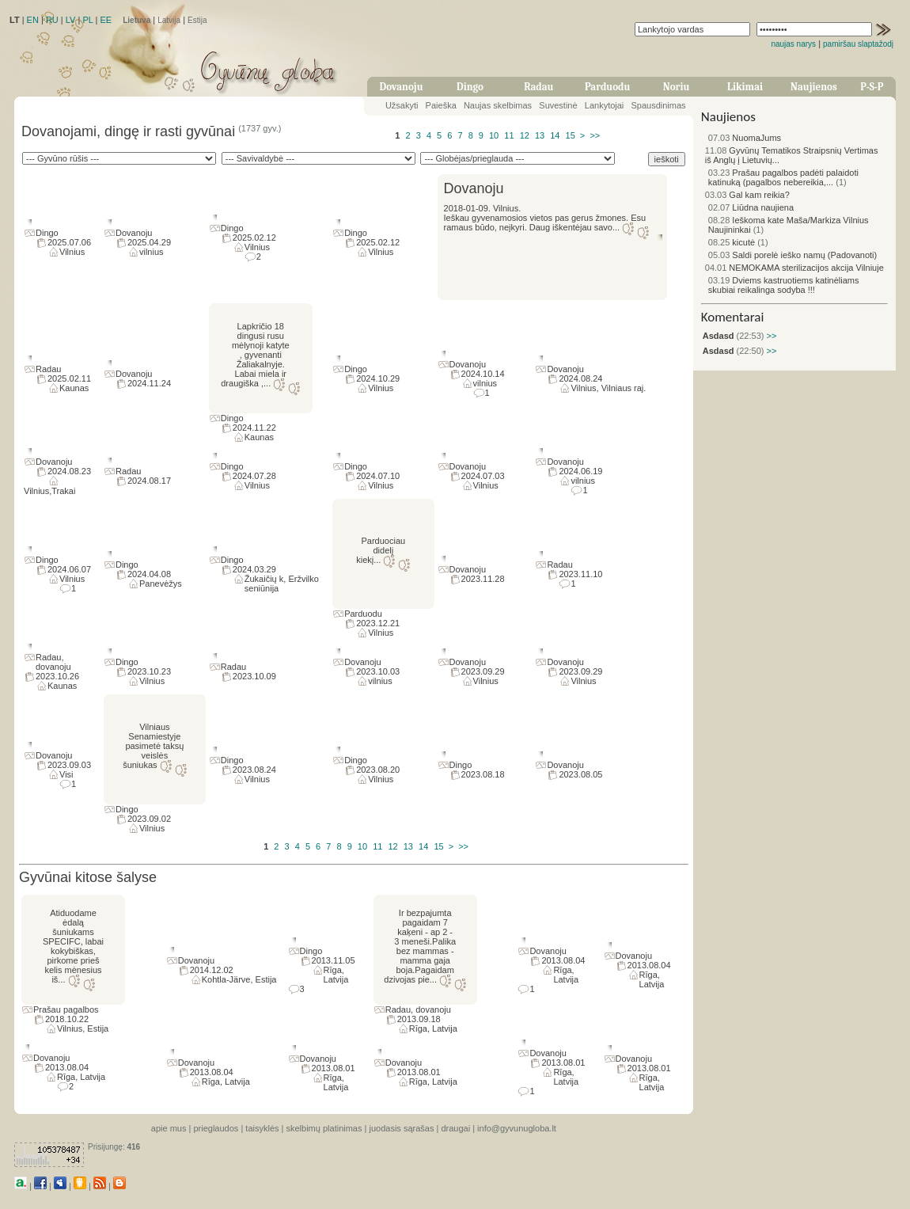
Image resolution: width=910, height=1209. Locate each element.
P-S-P (871, 87)
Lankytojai (604, 105)
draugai (455, 1128)
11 (509, 135)
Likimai (745, 87)
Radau (538, 87)
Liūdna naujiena (751, 207)
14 (554, 135)
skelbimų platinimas (324, 1128)
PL (87, 20)
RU (52, 20)
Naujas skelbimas (498, 105)
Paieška (441, 105)
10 (494, 135)
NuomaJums (744, 138)
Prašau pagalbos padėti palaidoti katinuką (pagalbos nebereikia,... (783, 177)
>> (595, 135)
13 (539, 135)
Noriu (676, 87)
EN (33, 20)
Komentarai (732, 317)
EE (106, 20)
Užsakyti (402, 105)
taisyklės (262, 1128)
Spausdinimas (658, 105)
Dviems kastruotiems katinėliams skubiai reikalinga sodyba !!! (783, 285)
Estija (197, 20)
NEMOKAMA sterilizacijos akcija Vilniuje (794, 267)
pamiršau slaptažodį (858, 44)
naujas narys (793, 44)
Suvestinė (558, 105)
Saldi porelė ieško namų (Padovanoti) (792, 255)
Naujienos (814, 87)
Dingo (470, 87)
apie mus (169, 1128)
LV (71, 20)
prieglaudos (215, 1128)
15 (570, 135)
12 (524, 135)
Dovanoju (401, 87)
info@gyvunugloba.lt (516, 1128)
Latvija (168, 20)
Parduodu (607, 87)
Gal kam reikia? (747, 195)
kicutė (731, 242)
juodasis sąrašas (401, 1128)
